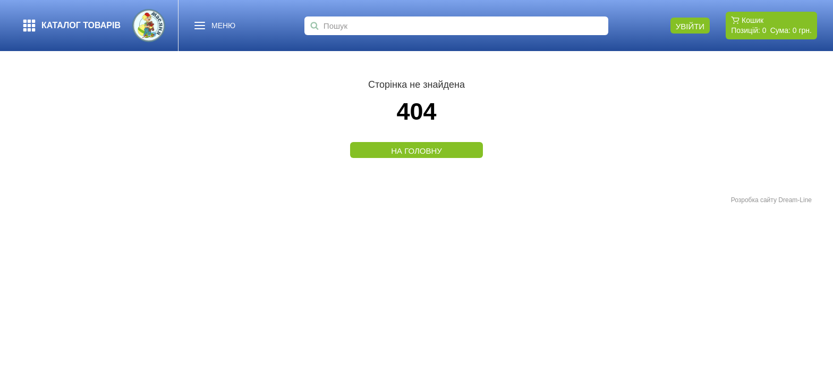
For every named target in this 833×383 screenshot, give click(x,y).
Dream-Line (795, 200)
